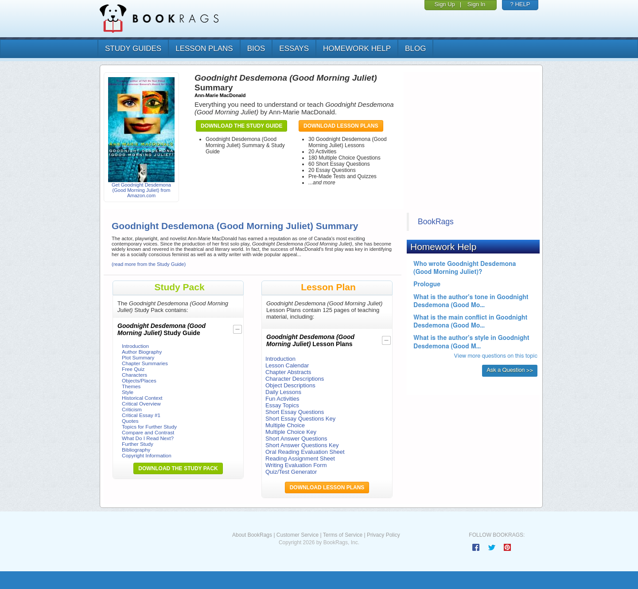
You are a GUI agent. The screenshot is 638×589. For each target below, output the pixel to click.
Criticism (132, 409)
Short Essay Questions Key (300, 418)
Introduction (135, 346)
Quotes (130, 421)
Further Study (137, 444)
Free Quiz (133, 369)
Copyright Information (146, 455)
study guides (133, 48)
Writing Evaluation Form (296, 465)
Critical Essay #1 (141, 415)
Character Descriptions (294, 378)
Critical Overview (141, 403)
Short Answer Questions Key (301, 445)
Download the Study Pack (178, 468)
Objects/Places (139, 380)
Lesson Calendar (287, 365)
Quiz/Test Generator (291, 471)
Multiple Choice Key (290, 432)
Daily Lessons (283, 392)
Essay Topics (282, 405)
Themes (131, 386)
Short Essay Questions (294, 412)
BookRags (436, 221)
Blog (415, 48)
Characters (134, 375)
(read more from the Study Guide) (149, 264)
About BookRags (252, 535)
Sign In (476, 4)
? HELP (520, 4)
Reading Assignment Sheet (300, 458)
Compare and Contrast (148, 432)
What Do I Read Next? (148, 438)
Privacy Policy (383, 535)
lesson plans (204, 48)
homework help (357, 48)
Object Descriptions (290, 385)
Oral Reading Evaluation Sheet (305, 452)
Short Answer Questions (296, 438)
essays (294, 48)
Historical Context (142, 398)
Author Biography (142, 352)
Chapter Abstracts (288, 372)
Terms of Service (342, 535)
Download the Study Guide (241, 126)
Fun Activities (282, 398)
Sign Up (445, 4)
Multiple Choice (285, 425)
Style (127, 392)
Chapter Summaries (145, 363)
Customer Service (297, 535)
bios (256, 48)
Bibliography (136, 449)
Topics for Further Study (149, 426)
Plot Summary (138, 357)
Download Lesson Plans (340, 126)
